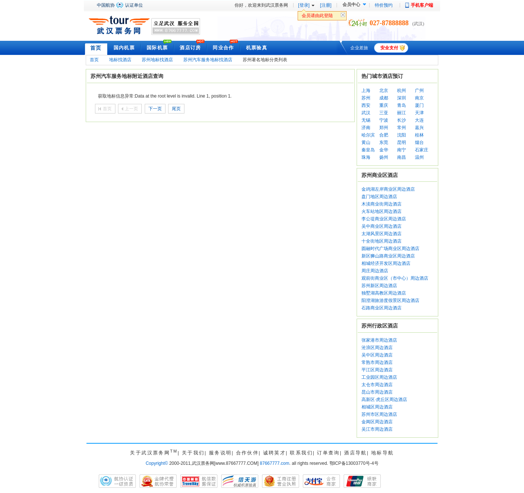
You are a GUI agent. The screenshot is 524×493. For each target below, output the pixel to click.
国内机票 (124, 47)
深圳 (401, 98)
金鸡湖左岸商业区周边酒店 (388, 189)
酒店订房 (190, 47)
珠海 (365, 157)
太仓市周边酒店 (377, 384)
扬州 (383, 157)
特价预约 (384, 5)
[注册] (325, 5)
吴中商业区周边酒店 (381, 226)
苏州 (365, 98)
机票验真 (256, 47)
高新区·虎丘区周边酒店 (384, 399)
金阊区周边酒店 (377, 421)
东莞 (383, 142)
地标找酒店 (120, 59)
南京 (419, 98)
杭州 (401, 90)
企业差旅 (359, 47)
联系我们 (301, 453)
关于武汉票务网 (153, 453)
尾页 (176, 108)
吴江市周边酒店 (377, 429)
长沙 (401, 120)
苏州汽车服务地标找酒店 (207, 59)
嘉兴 (419, 127)
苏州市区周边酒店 (379, 414)
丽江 (401, 112)
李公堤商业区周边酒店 (383, 218)
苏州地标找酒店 (157, 59)
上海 (365, 90)
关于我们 (193, 453)
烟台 (419, 142)
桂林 (419, 135)
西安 (365, 105)
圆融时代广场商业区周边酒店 (390, 248)
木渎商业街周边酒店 (381, 204)
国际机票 (157, 47)
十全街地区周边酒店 (381, 241)
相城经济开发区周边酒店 (385, 263)
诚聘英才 (274, 453)
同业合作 (223, 47)
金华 (383, 149)
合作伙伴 (247, 453)
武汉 (365, 112)
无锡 (365, 120)
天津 (419, 112)
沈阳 (401, 135)
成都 (383, 98)
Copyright (156, 463)
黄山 (365, 142)
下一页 (155, 108)
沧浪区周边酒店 (377, 347)
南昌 (401, 157)
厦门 (419, 105)
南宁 (401, 149)
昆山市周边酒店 (377, 392)
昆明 (401, 142)
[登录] (304, 5)
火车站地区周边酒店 (381, 211)
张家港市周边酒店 (379, 340)
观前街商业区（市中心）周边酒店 (394, 278)
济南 (365, 127)
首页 (96, 48)
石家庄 (421, 149)
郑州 (383, 127)
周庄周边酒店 (374, 270)
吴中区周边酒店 (377, 355)
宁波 (383, 120)
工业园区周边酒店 (379, 377)
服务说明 (220, 453)
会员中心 (351, 4)
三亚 (383, 112)
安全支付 (389, 47)
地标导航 (382, 453)
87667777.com (274, 463)
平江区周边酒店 (377, 369)
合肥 (383, 135)
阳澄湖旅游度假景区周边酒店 (390, 300)
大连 (419, 120)
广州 (419, 90)
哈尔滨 (368, 135)
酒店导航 (355, 453)
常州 (401, 127)
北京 (383, 90)
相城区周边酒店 (377, 407)
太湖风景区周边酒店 (381, 233)
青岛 (401, 105)
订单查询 (328, 453)
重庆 (383, 105)
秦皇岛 (368, 149)
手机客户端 (422, 5)
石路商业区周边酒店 (381, 307)
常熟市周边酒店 (377, 362)
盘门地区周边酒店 (379, 196)
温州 (419, 157)
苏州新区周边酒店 (379, 285)
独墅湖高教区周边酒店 (383, 293)
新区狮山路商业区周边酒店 (388, 256)
